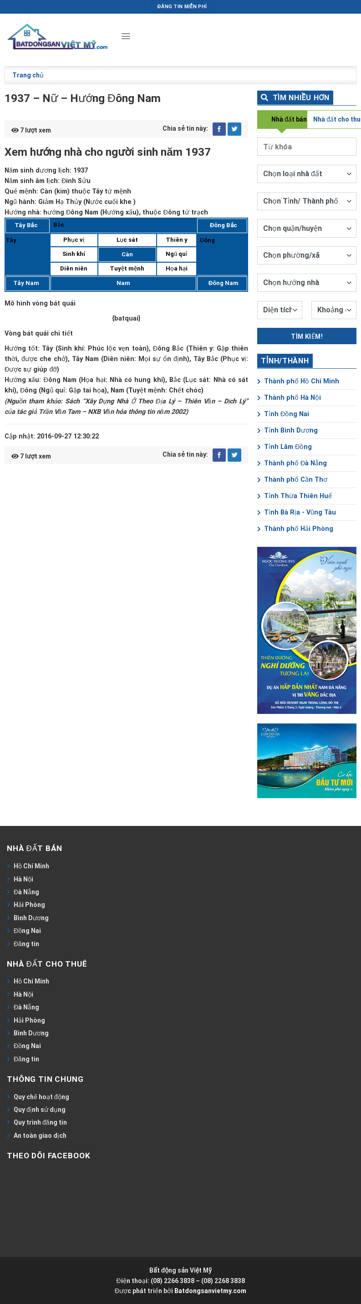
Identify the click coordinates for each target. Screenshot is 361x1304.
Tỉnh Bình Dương (287, 430)
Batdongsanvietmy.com (210, 1290)
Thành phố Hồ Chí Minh (298, 381)
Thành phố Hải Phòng (295, 529)
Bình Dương (31, 918)
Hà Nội (23, 879)
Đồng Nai (27, 930)
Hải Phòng (29, 904)
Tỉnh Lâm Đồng (284, 447)
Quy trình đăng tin (40, 1122)
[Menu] (126, 36)
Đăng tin (26, 943)
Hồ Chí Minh (31, 866)
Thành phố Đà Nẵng (292, 463)
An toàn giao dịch (40, 1135)
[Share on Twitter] (234, 129)
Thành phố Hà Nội (289, 398)
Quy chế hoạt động (41, 1096)
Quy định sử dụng (40, 1109)
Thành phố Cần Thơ (292, 480)
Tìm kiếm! (307, 336)
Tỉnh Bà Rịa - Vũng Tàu (296, 512)
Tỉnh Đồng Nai (283, 414)
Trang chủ (28, 75)
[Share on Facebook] (219, 129)
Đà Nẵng (26, 892)
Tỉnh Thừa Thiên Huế (294, 496)
